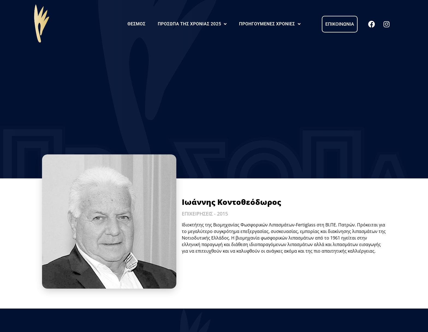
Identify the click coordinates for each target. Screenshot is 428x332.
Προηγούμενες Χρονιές (270, 24)
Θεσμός (136, 23)
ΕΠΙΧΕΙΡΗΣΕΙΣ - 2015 (205, 213)
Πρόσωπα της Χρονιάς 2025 (192, 24)
